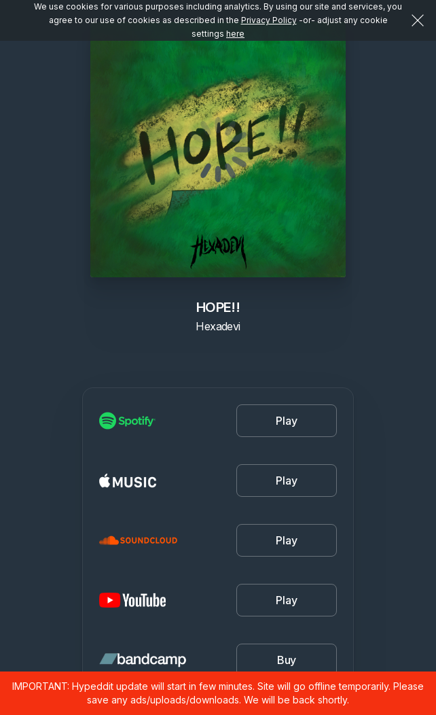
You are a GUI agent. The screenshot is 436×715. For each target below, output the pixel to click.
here (235, 34)
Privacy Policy (269, 20)
